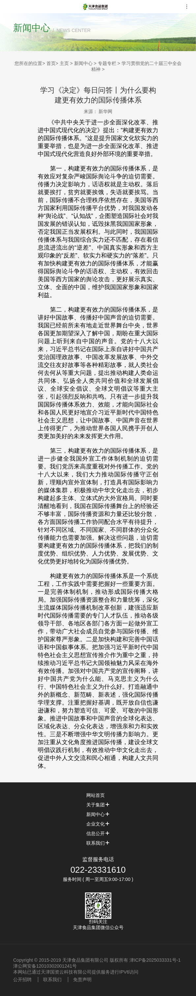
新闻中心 (83, 63)
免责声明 (82, 979)
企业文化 (98, 824)
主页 (64, 63)
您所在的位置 (28, 63)
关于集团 (98, 804)
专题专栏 (107, 63)
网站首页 (98, 795)
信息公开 (98, 833)
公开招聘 (22, 979)
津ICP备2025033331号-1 (155, 960)
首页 (51, 63)
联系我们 (98, 843)
